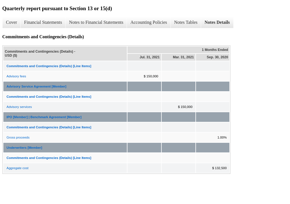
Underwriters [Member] (24, 147)
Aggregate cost (17, 168)
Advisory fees (16, 76)
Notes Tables (186, 22)
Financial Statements (43, 22)
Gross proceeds (18, 137)
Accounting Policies (148, 22)
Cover (11, 22)
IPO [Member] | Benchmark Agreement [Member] (44, 117)
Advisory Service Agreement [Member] (36, 86)
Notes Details (217, 22)
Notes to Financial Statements (96, 22)
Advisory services (19, 107)
